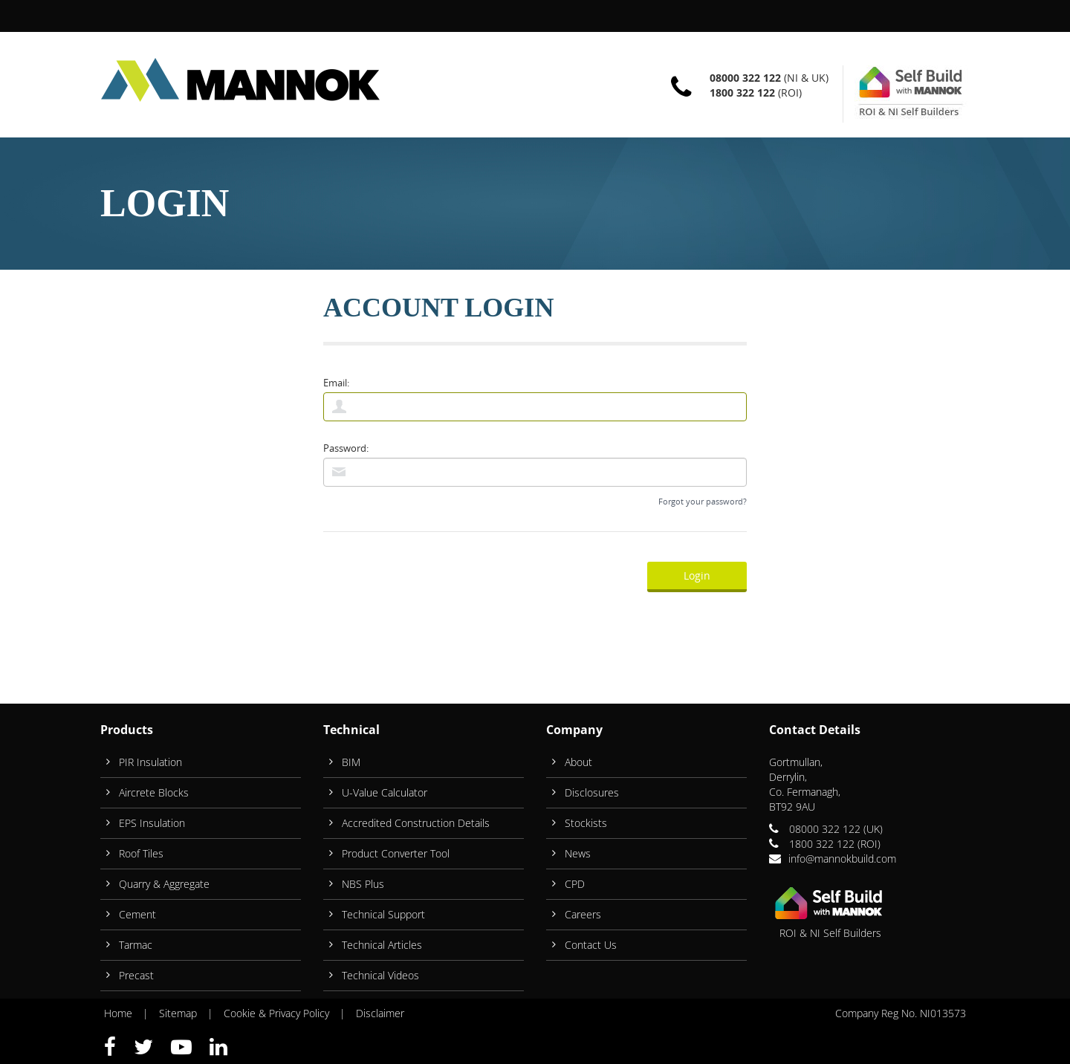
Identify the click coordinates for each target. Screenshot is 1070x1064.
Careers (583, 914)
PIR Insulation (150, 762)
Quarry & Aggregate (164, 884)
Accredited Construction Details (416, 823)
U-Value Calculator (384, 792)
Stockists (586, 823)
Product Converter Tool (396, 853)
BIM (351, 762)
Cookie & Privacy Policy (276, 1013)
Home (118, 1013)
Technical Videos (380, 975)
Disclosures (592, 792)
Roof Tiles (141, 853)
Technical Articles (382, 945)
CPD (575, 884)
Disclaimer (380, 1013)
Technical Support (383, 914)
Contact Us (591, 945)
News (578, 853)
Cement (137, 914)
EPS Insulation (152, 823)
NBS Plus (363, 884)
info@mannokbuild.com (842, 858)
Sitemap (178, 1013)
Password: (346, 448)
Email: (336, 382)
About (578, 762)
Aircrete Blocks (154, 792)
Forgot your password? (702, 501)
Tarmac (135, 945)
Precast (136, 975)
